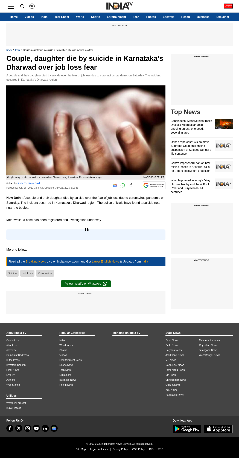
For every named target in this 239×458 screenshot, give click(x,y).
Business (203, 16)
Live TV (10, 374)
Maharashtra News (209, 340)
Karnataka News (174, 394)
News (9, 50)
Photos (151, 16)
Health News (66, 384)
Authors (10, 379)
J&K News (171, 389)
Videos (29, 16)
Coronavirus (45, 273)
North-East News (174, 365)
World (80, 16)
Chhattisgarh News (175, 379)
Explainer (222, 16)
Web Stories (13, 384)
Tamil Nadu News (175, 369)
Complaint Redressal (17, 355)
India (44, 16)
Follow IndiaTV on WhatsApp (86, 284)
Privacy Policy (120, 449)
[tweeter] (18, 428)
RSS (160, 449)
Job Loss (27, 273)
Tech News (65, 369)
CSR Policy (138, 449)
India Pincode (13, 408)
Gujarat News (172, 384)
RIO (151, 449)
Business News (67, 379)
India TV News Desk (29, 183)
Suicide (12, 273)
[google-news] (54, 428)
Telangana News (208, 350)
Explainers (65, 374)
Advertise (11, 350)
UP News (170, 374)
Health (185, 16)
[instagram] (27, 428)
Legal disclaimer (99, 449)
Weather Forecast (16, 403)
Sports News (66, 365)
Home (14, 16)
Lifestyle (168, 16)
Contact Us (12, 340)
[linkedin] (45, 428)
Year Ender (61, 16)
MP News (170, 360)
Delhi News (171, 345)
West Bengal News (209, 355)
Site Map (81, 449)
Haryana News (173, 350)
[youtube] (36, 428)
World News (66, 345)
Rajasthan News (208, 345)
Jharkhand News (174, 355)
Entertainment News (70, 360)
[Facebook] (9, 428)
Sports (95, 16)
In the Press (13, 360)
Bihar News (171, 340)
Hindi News (12, 369)
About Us (11, 345)
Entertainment (116, 16)
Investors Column (16, 365)
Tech (136, 16)
